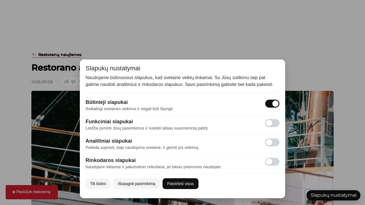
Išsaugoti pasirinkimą (136, 183)
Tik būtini (98, 183)
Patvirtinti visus (180, 183)
